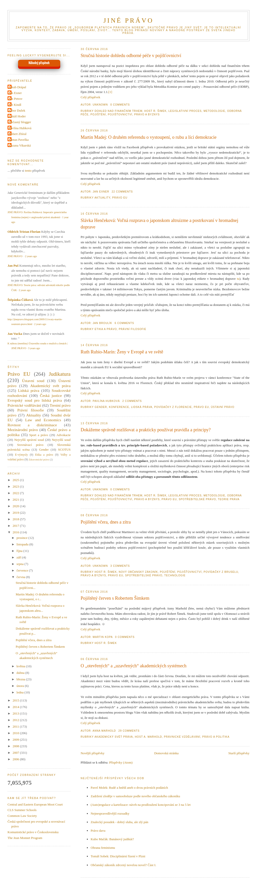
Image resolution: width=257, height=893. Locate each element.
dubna (21, 673)
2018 (16, 519)
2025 (16, 480)
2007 (16, 753)
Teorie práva (228, 499)
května (21, 666)
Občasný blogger (20, 122)
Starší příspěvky (238, 753)
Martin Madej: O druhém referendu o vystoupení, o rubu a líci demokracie (148, 137)
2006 (16, 759)
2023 (16, 486)
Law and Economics (43, 420)
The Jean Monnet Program (25, 838)
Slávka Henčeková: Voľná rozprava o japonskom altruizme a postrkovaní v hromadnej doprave (159, 223)
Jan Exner (15, 93)
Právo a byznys (147, 114)
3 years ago (34, 348)
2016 (16, 532)
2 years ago (31, 256)
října (20, 551)
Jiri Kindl (15, 105)
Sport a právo (38, 435)
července (23, 570)
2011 (16, 726)
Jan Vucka (15, 334)
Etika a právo (106, 329)
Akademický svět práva (113, 736)
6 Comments (124, 323)
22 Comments (122, 191)
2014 (16, 707)
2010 (16, 733)
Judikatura (60, 374)
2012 (16, 720)
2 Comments (132, 401)
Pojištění (98, 114)
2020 (16, 506)
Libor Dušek (17, 110)
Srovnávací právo (30, 445)
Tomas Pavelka (19, 140)
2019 (16, 512)
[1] (110, 92)
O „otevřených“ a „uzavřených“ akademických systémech (133, 665)
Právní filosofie (132, 329)
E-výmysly (21, 454)
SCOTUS (64, 449)
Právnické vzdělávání (182, 736)
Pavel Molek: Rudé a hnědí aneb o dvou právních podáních (129, 787)
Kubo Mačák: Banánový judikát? (112, 839)
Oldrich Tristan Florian (24, 231)
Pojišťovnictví (120, 114)
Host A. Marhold (148, 736)
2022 (16, 493)
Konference (119, 407)
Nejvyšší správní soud (29, 440)
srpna (20, 564)
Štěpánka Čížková (20, 300)
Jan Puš (13, 265)
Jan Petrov (16, 99)
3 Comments (120, 566)
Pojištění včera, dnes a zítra (106, 522)
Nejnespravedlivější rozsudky (110, 813)
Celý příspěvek (90, 97)
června (21, 577)
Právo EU (119, 197)
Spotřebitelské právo (197, 499)
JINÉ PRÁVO (128, 20)
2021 (16, 499)
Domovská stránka (166, 753)
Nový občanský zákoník (138, 572)
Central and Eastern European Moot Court (35, 804)
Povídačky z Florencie (173, 407)
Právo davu (98, 830)
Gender (101, 407)
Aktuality (102, 197)
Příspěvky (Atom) (121, 762)
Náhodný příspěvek (39, 63)
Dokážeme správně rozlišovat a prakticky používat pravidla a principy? (146, 429)
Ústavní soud (33, 381)
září (19, 557)
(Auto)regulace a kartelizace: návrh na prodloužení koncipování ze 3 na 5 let (140, 805)
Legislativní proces (185, 111)
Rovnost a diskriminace (32, 425)
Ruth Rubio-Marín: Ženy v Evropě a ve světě (122, 351)
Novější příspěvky (92, 753)
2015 (16, 700)
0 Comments (120, 104)
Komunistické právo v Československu (33, 832)
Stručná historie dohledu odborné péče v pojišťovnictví (131, 55)
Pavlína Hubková (20, 128)
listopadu (23, 544)
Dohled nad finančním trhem (118, 111)
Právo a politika (216, 736)
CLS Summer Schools (22, 810)
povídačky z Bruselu (221, 572)
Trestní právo (60, 405)
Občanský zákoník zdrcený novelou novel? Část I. (123, 865)
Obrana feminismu (103, 848)
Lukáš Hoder (17, 116)
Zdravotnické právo (39, 459)
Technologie (175, 575)
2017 (16, 526)
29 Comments (129, 730)
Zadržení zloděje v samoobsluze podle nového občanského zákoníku (135, 796)
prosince (22, 538)
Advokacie (63, 435)
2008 (16, 746)
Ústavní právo (222, 407)
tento (28, 170)
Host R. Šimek (155, 111)
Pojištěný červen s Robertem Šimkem (115, 598)
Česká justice (51, 395)
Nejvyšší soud (61, 440)
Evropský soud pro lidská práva (35, 400)
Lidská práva (141, 407)
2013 (16, 713)
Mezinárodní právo (23, 430)
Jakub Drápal (17, 87)
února (21, 686)
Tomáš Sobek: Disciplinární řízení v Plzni (118, 856)
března (21, 679)
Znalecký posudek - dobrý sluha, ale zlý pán (119, 822)
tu (238, 278)
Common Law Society (22, 816)
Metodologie (214, 111)
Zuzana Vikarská (20, 145)
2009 (16, 739)
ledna (20, 692)
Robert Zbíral (17, 134)
